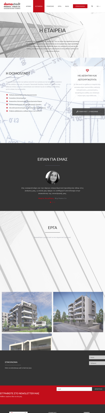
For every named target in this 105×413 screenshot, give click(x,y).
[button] (92, 6)
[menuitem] (98, 6)
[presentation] (91, 396)
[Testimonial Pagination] (50, 202)
